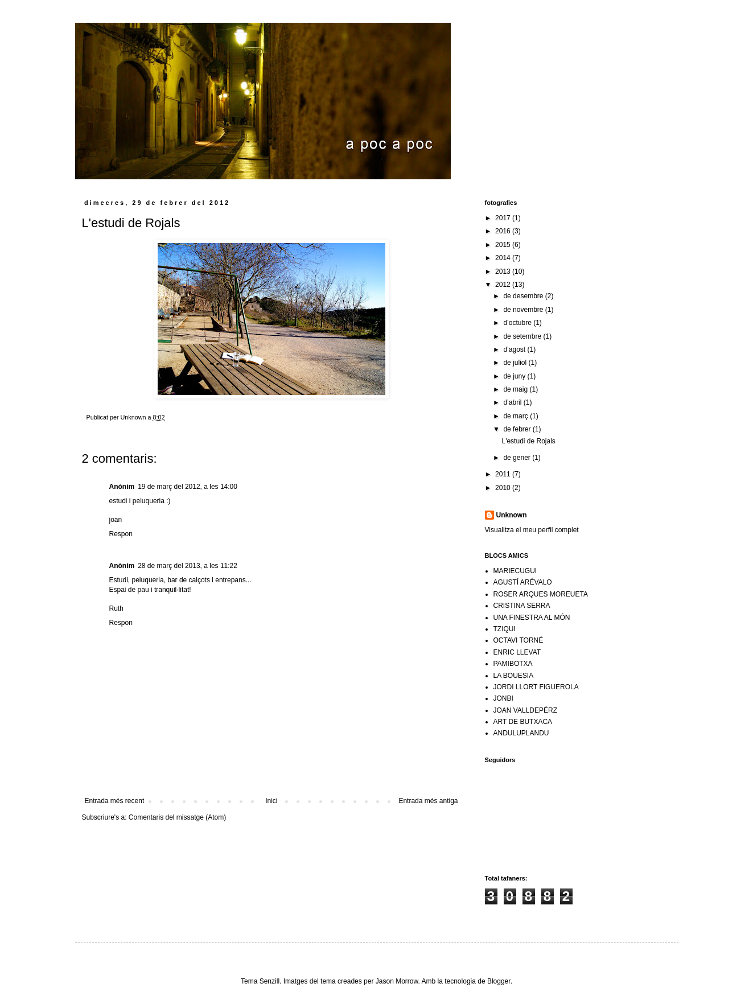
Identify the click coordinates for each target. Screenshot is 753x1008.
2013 (503, 271)
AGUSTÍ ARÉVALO (522, 582)
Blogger (499, 981)
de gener (517, 458)
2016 (503, 231)
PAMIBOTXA (513, 664)
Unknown (511, 515)
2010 (503, 488)
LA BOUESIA (513, 676)
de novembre (524, 310)
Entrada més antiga (428, 801)
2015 (503, 245)
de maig (516, 389)
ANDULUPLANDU (521, 733)
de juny (515, 376)
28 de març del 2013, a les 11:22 (187, 566)
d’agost (515, 349)
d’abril (513, 402)
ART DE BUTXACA (523, 722)
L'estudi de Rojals (528, 441)
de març (516, 416)
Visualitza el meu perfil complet (532, 530)
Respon (121, 534)
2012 (503, 285)
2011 (503, 474)
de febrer (517, 429)
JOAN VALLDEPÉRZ (525, 710)
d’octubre (518, 323)
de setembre (523, 336)
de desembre (524, 296)
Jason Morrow (397, 981)
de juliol (515, 363)
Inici (271, 801)
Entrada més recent (115, 801)
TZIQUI (504, 629)
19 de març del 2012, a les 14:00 (187, 487)
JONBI (503, 698)
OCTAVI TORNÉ (518, 640)
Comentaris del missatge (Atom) (177, 817)
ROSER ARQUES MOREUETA (540, 594)
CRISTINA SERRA (521, 606)
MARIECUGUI (515, 571)
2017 (503, 218)
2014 (503, 258)
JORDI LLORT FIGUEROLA (536, 687)
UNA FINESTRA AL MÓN (531, 618)
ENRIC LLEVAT (517, 652)
